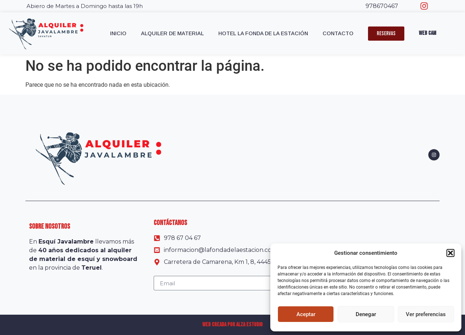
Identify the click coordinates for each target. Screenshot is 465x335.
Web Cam (427, 33)
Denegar (366, 314)
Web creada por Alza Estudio (232, 324)
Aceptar (305, 314)
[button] (450, 253)
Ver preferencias (426, 314)
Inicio (118, 33)
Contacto (338, 33)
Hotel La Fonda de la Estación (263, 33)
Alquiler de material (172, 33)
